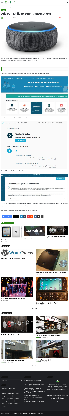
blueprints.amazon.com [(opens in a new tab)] (8, 68)
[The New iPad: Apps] (11, 232)
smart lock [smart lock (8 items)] (4, 401)
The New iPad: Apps (5, 240)
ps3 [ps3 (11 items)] (9, 396)
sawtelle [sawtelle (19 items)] (17, 398)
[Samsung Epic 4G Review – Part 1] (52, 289)
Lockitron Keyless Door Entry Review (32, 237)
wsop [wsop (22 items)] (4, 406)
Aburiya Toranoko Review (44, 360)
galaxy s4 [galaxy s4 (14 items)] (13, 391)
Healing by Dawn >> (28, 384)
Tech (7, 7)
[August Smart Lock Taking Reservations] (57, 230)
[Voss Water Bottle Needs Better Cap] (17, 287)
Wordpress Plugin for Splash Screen (13, 258)
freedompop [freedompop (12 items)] (5, 391)
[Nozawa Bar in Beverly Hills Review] (17, 349)
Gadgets (10, 7)
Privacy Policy (40, 413)
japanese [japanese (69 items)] (11, 393)
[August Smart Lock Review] (17, 324)
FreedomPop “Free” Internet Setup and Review (51, 272)
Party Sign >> (27, 397)
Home (3, 7)
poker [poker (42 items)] (4, 396)
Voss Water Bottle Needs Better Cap (13, 298)
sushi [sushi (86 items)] (4, 403)
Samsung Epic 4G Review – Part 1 (47, 303)
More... (57, 401)
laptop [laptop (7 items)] (17, 393)
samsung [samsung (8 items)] (10, 398)
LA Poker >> (26, 395)
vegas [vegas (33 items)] (10, 403)
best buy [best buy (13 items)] (4, 388)
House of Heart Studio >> (29, 388)
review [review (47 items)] (4, 398)
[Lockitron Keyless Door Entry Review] (34, 231)
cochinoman (6, 17)
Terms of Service (32, 413)
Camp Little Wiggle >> (28, 380)
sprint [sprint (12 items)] (17, 401)
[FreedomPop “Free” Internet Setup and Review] (52, 260)
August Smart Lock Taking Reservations (56, 236)
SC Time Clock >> (28, 401)
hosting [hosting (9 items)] (4, 393)
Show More (34, 308)
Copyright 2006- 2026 (6, 413)
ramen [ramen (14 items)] (15, 396)
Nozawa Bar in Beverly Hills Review (12, 360)
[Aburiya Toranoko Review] (52, 349)
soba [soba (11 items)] (11, 401)
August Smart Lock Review (10, 334)
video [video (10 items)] (16, 403)
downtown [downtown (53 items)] (12, 388)
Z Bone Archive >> (28, 404)
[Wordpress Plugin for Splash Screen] (17, 253)
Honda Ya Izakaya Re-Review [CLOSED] (48, 336)
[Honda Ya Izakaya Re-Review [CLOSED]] (52, 325)
